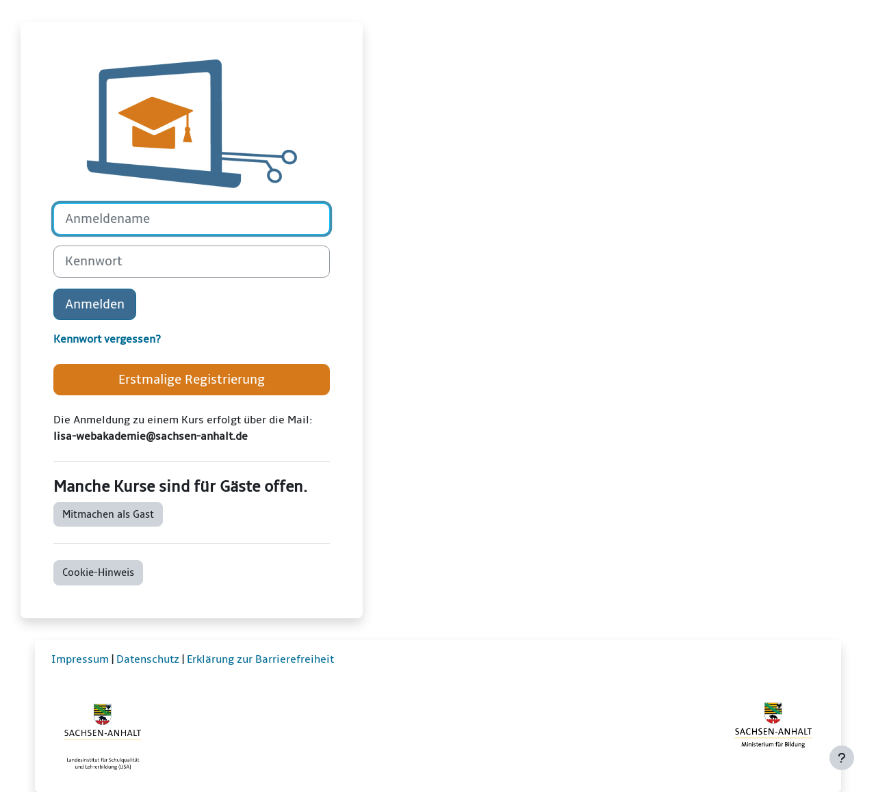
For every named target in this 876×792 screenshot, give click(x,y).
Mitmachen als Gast (108, 514)
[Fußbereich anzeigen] (841, 757)
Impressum (80, 659)
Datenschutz (147, 659)
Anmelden (95, 304)
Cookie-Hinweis (98, 572)
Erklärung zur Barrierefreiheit (260, 659)
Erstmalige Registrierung (191, 379)
